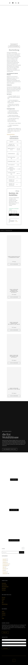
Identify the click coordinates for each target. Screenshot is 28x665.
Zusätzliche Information (14, 46)
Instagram (3, 614)
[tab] (14, 45)
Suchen (21, 552)
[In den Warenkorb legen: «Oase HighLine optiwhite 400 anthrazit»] (14, 363)
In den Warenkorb (14, 215)
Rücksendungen (5, 604)
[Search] (10, 3)
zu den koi (14, 479)
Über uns (3, 597)
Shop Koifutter (4, 584)
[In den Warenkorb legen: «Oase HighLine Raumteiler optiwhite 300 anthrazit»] (14, 297)
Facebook (3, 613)
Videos (3, 611)
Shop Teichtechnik (5, 586)
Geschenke (4, 588)
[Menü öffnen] (18, 3)
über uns (5, 632)
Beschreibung (14, 44)
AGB (2, 602)
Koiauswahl (4, 583)
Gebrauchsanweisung (11, 134)
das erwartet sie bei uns (10, 449)
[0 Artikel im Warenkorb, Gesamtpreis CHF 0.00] (16, 3)
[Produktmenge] (12, 212)
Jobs (3, 600)
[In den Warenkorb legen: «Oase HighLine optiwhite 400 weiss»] (14, 396)
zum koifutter (14, 509)
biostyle (16, 221)
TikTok (3, 618)
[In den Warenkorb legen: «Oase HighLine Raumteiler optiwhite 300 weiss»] (14, 330)
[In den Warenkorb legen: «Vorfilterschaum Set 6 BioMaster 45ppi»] (14, 264)
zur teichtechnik (14, 540)
